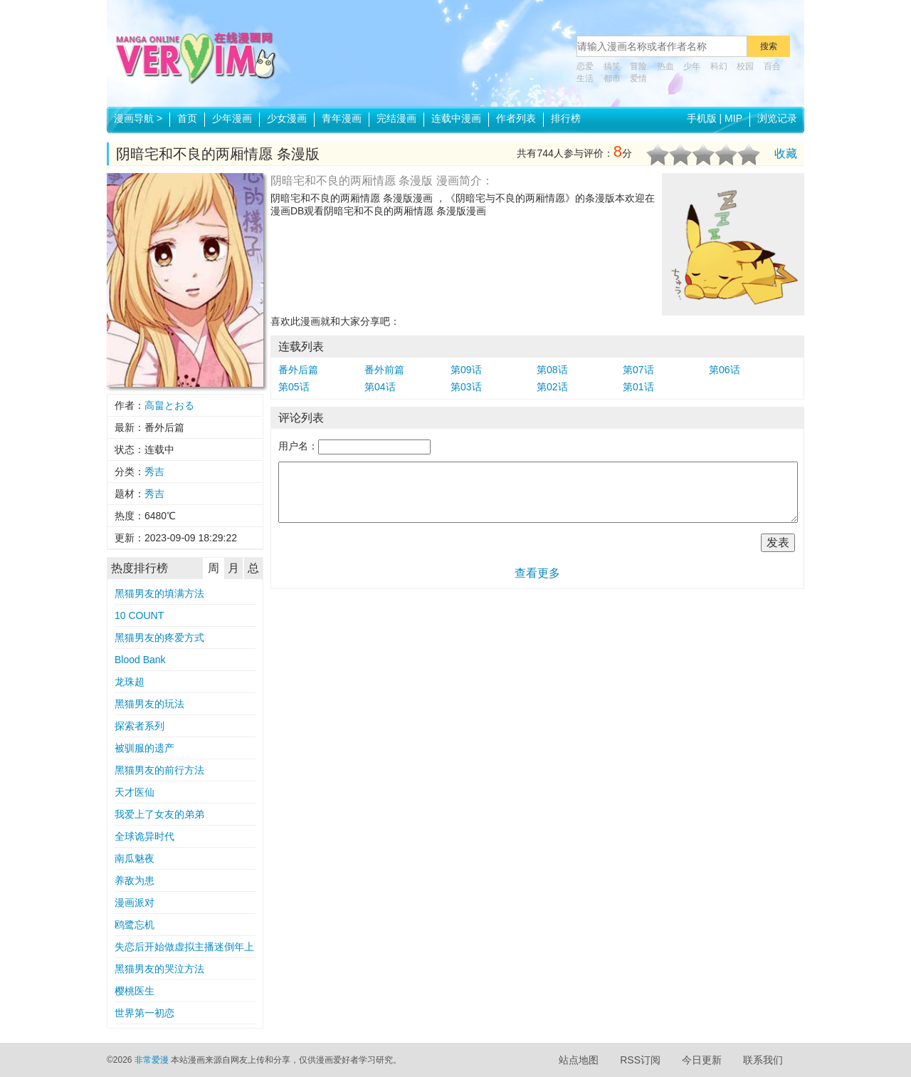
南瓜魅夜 (134, 858)
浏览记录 (777, 118)
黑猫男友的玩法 (149, 703)
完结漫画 (396, 118)
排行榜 (566, 118)
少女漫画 (287, 118)
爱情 (638, 78)
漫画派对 (134, 902)
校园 (745, 66)
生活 (585, 78)
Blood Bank (140, 659)
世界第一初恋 (144, 1013)
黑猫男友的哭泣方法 (159, 968)
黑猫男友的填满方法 (159, 593)
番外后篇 (298, 369)
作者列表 (516, 118)
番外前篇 (384, 369)
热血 (665, 66)
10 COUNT (139, 615)
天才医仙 (134, 792)
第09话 (466, 369)
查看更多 (537, 573)
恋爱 (585, 66)
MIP (733, 118)
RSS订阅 (640, 1060)
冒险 (638, 66)
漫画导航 (138, 118)
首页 (187, 118)
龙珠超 (129, 681)
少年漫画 (232, 118)
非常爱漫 (152, 1060)
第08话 (552, 369)
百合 (772, 66)
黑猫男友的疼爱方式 (159, 637)
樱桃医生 (134, 991)
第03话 (466, 386)
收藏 (785, 153)
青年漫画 (342, 118)
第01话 (638, 386)
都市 (612, 78)
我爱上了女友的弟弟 (159, 814)
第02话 (552, 386)
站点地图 (579, 1060)
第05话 (294, 386)
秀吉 (154, 471)
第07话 (638, 369)
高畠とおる (169, 405)
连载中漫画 (456, 118)
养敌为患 (134, 880)
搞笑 (612, 66)
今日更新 (702, 1060)
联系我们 (763, 1060)
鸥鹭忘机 (134, 924)
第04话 (380, 386)
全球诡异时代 (144, 836)
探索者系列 (139, 726)
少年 (691, 66)
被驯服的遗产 (144, 748)
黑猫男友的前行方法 (159, 770)
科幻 (718, 66)
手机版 (702, 118)
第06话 (724, 369)
